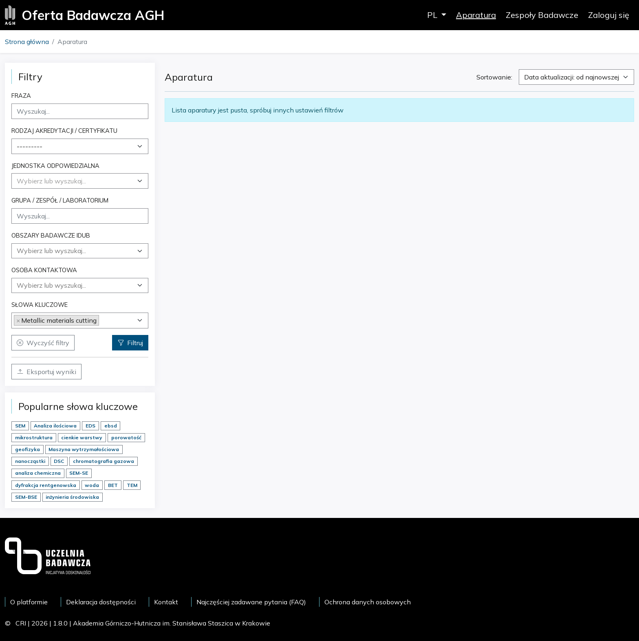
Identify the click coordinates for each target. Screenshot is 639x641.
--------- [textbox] (29, 146)
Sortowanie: (494, 77)
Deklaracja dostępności (101, 602)
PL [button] (433, 15)
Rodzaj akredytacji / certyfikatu (64, 130)
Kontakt (166, 602)
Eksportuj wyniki (46, 372)
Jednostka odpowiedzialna (55, 166)
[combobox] (79, 146)
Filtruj (130, 343)
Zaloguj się (608, 15)
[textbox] (51, 181)
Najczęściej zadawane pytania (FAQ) (251, 602)
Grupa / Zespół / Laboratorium (59, 200)
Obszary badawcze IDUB (50, 235)
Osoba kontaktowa (44, 270)
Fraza (21, 95)
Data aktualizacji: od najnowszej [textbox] (571, 77)
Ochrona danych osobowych (367, 602)
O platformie (29, 602)
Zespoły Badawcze (542, 15)
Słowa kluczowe (39, 304)
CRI (20, 623)
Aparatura (476, 15)
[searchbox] (80, 251)
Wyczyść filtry (43, 343)
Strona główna (27, 41)
